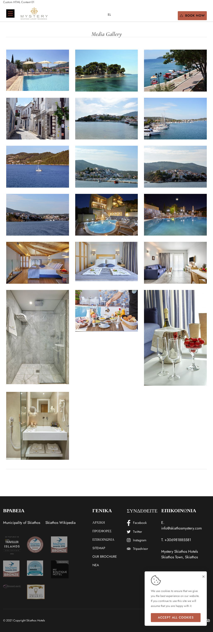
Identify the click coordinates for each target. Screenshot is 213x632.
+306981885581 (178, 540)
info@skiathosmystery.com (181, 528)
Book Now (192, 15)
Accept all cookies (176, 617)
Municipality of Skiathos (21, 522)
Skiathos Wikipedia (60, 522)
